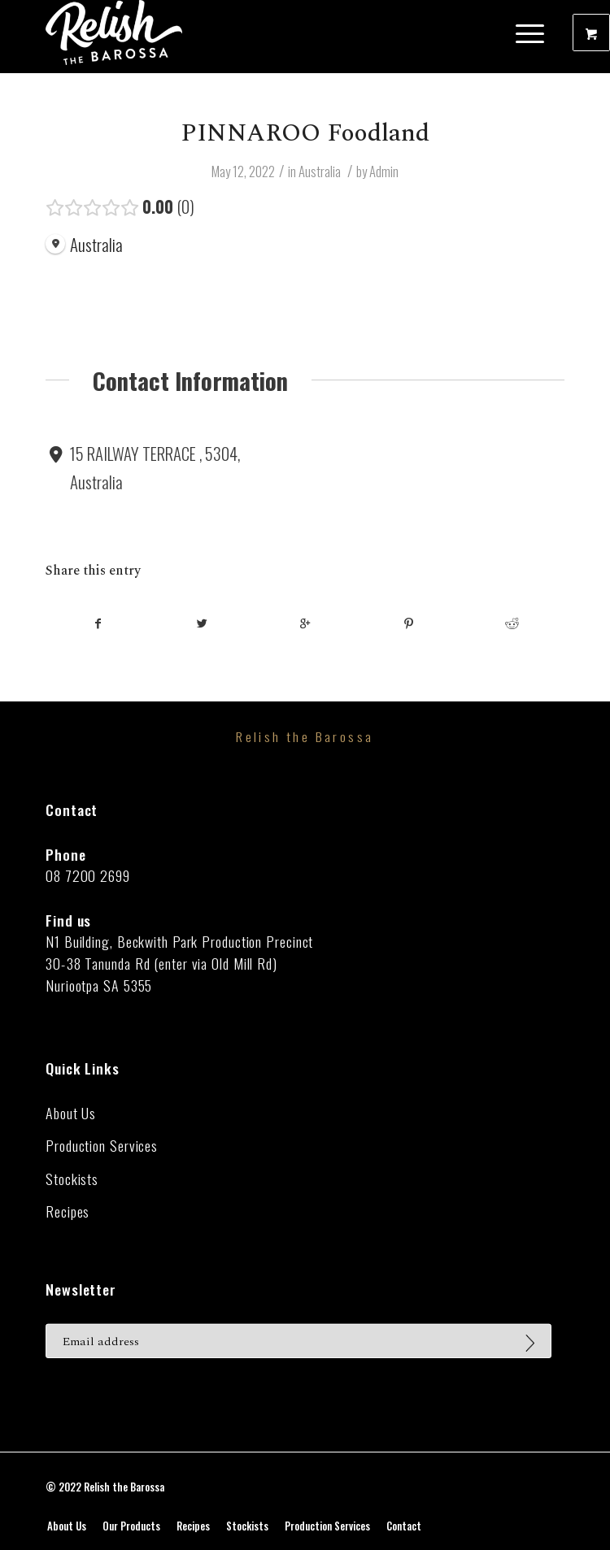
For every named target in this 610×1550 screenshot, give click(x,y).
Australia (319, 171)
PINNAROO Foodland (305, 133)
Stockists (72, 1179)
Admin (384, 171)
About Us (71, 1113)
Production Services (102, 1145)
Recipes (67, 1211)
